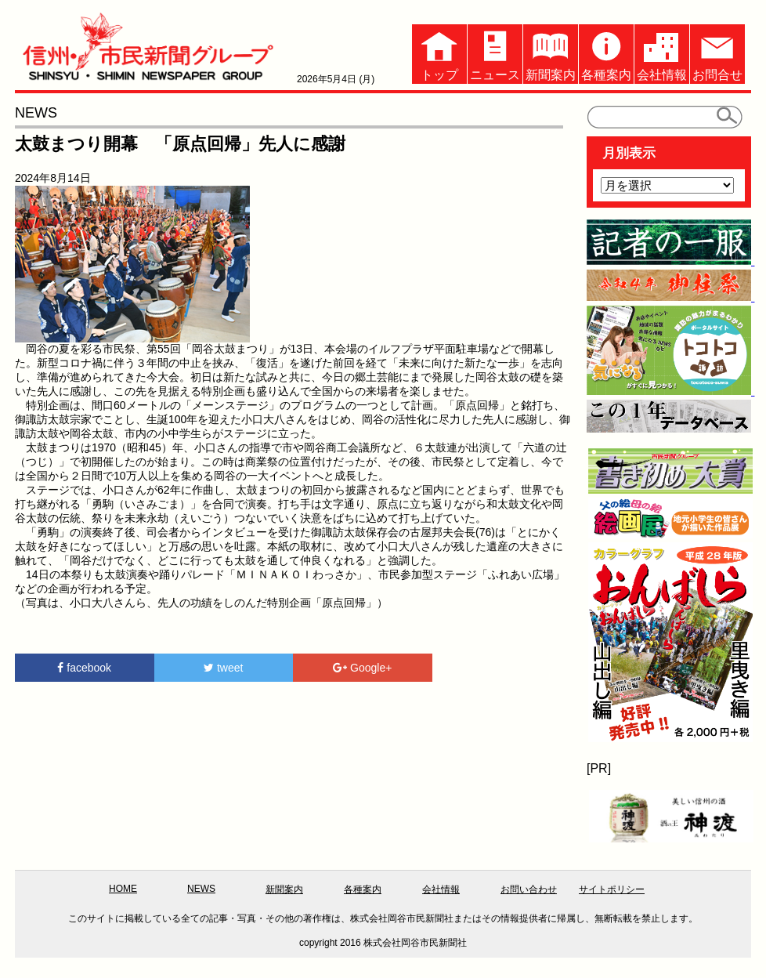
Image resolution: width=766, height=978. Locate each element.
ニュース (495, 53)
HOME (123, 888)
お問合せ (717, 53)
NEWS (201, 888)
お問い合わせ (528, 889)
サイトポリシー (612, 889)
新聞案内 (550, 53)
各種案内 (606, 53)
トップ (439, 53)
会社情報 (661, 53)
